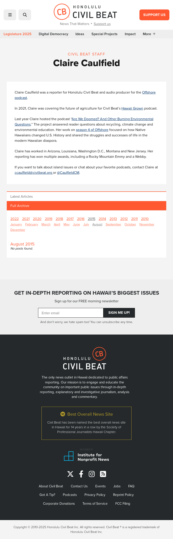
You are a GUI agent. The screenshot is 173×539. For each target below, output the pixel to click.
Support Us (154, 14)
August (97, 224)
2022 (14, 218)
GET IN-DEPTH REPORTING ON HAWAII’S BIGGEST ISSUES (86, 293)
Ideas (79, 34)
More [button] (149, 34)
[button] (10, 14)
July (86, 224)
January (16, 224)
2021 (26, 218)
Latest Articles (21, 196)
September (113, 224)
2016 (80, 218)
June (76, 224)
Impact (130, 34)
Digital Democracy (53, 34)
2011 (134, 218)
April (57, 224)
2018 (59, 218)
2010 (145, 218)
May (67, 224)
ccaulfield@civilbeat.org (34, 172)
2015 (91, 218)
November (146, 224)
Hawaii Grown (132, 108)
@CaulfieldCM (68, 172)
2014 (102, 218)
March (45, 224)
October (130, 224)
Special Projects (104, 34)
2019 (48, 218)
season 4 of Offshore (92, 129)
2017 (70, 218)
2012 (124, 218)
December (17, 229)
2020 (37, 218)
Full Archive (19, 205)
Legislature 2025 (18, 34)
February (31, 224)
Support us (102, 23)
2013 (113, 218)
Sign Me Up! (119, 312)
